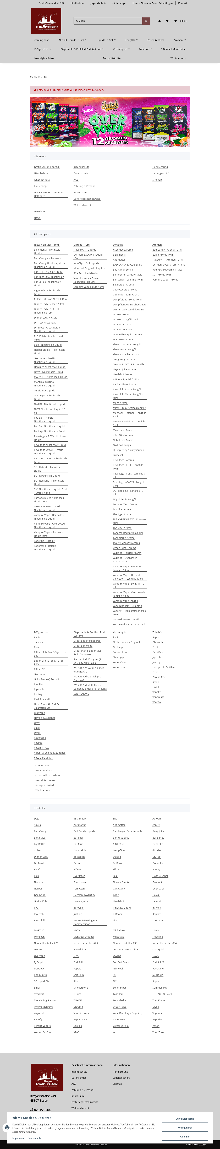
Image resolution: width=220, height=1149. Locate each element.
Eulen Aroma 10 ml (163, 254)
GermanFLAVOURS (84, 895)
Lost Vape (39, 712)
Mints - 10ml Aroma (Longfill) (129, 407)
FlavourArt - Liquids (85, 249)
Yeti (115, 1032)
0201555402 (42, 1110)
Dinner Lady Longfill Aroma (128, 309)
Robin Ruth (40, 975)
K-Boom (117, 914)
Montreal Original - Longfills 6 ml (129, 423)
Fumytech (79, 888)
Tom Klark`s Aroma (124, 538)
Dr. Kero (78, 863)
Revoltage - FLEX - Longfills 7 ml (129, 475)
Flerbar (38, 888)
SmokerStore (120, 652)
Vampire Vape (82, 1013)
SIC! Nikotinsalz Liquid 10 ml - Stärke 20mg (50, 491)
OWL (76, 955)
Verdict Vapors (42, 1025)
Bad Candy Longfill (123, 269)
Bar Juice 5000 (121, 837)
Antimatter (119, 259)
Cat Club (78, 844)
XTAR (76, 1032)
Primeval (118, 455)
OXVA (37, 722)
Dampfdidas (81, 850)
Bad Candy (40, 831)
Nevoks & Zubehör (44, 717)
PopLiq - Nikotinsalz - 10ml (49, 431)
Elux (36, 875)
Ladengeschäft (160, 173)
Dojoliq (117, 856)
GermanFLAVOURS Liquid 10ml (88, 256)
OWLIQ (117, 955)
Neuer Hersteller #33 (125, 943)
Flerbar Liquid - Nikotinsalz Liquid (49, 351)
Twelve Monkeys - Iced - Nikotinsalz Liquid (47, 508)
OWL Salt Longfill (122, 445)
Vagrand (39, 1013)
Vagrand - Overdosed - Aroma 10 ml (126, 559)
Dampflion (119, 850)
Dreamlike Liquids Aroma (127, 334)
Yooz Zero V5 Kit (43, 757)
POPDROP (39, 968)
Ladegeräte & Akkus (163, 667)
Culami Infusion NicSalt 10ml (50, 299)
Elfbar (116, 869)
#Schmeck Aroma (123, 249)
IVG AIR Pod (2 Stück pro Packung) (87, 678)
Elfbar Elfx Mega (83, 645)
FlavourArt (158, 882)
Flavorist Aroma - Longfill (127, 344)
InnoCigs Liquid (122, 907)
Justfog (38, 694)
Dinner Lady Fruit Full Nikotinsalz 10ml (46, 310)
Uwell (37, 732)
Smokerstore (81, 987)
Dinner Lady (41, 856)
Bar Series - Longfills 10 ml (128, 279)
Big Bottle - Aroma (123, 284)
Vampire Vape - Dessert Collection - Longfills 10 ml (128, 576)
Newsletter (40, 211)
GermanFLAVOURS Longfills (128, 364)
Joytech (156, 657)
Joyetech (39, 689)
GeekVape (39, 674)
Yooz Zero (158, 1032)
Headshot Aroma (122, 374)
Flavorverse (80, 882)
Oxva (155, 672)
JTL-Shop (202, 1144)
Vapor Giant (119, 662)
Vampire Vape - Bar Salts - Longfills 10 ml (128, 568)
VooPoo (38, 742)
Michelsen (119, 930)
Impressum (19, 1138)
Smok (37, 727)
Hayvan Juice (81, 901)
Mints (155, 930)
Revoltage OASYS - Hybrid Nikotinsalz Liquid (48, 451)
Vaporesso (40, 737)
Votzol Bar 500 (121, 1025)
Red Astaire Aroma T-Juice (167, 269)
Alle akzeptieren (185, 1119)
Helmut (156, 901)
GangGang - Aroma (124, 359)
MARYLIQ (39, 930)
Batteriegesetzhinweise (87, 198)
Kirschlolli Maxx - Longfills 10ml (128, 396)
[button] (159, 21)
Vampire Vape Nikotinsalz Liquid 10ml (48, 534)
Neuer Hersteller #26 (46, 943)
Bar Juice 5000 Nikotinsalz (49, 276)
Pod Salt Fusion (121, 962)
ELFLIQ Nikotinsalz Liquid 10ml (48, 338)
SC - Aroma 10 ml (162, 274)
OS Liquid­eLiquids (44, 390)
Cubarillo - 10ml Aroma (126, 294)
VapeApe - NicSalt (44, 540)
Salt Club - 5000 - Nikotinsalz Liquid (50, 460)
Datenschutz (34, 1138)
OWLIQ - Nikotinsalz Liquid (49, 404)
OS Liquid (158, 949)
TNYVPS (78, 1000)
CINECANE (119, 844)
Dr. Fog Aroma (121, 314)
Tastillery (118, 994)
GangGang (119, 888)
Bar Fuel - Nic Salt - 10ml (48, 271)
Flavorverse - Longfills (125, 349)
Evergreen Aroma (123, 339)
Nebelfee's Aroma (123, 440)
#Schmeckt (80, 818)
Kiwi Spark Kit (42, 699)
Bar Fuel (78, 837)
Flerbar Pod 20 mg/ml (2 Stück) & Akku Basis (87, 661)
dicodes (38, 642)
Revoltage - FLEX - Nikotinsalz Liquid (51, 438)
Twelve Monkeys (43, 1006)
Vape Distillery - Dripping (127, 605)
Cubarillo (157, 844)
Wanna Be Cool (42, 1032)
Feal (115, 875)
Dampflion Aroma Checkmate (129, 304)
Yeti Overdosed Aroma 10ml (129, 624)
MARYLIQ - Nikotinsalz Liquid (50, 377)
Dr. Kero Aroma (122, 324)
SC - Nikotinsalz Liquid (47, 475)
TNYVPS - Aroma (122, 528)
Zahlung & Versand (85, 186)
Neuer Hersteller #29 (86, 943)
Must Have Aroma (123, 430)
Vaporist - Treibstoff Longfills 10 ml (129, 612)
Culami (38, 850)
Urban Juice (119, 1006)
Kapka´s (156, 914)
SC (114, 975)
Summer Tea (159, 987)
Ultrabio (78, 1006)
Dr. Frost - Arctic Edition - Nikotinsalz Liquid (48, 329)
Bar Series (158, 837)
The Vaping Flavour (45, 1000)
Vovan (155, 1025)
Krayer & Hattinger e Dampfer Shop (85, 922)
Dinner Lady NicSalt (45, 317)
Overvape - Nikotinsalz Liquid (47, 397)
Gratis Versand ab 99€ (51, 3)
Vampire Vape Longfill (125, 600)
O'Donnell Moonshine (47, 775)
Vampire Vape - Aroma (165, 279)
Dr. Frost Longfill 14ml (125, 319)
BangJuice (39, 837)
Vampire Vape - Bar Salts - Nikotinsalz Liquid (49, 516)
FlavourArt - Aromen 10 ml (167, 259)
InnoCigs (79, 907)
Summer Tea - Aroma (125, 504)
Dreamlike (158, 863)
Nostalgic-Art (81, 949)
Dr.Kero (117, 863)
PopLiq (77, 968)
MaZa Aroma (120, 402)
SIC (115, 981)
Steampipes (119, 657)
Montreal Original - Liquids (89, 268)
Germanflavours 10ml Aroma (168, 264)
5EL (115, 818)
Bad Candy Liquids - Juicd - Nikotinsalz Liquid (49, 265)
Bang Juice (158, 831)
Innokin (38, 684)
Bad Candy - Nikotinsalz (47, 258)
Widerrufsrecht (82, 205)
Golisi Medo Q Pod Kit (46, 679)
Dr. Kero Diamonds (124, 329)
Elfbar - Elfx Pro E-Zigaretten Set (50, 653)
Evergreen (79, 875)
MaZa (77, 930)
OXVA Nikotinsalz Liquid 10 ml (49, 410)
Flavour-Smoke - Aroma (126, 354)
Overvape (39, 955)
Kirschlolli (39, 920)
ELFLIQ (156, 869)
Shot (76, 981)
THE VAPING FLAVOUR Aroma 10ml (129, 521)
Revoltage (158, 968)
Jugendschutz (98, 3)
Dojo (36, 818)
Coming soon (42, 765)
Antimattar (80, 825)
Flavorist (39, 882)
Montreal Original (84, 936)
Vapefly (156, 692)
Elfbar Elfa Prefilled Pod (87, 640)
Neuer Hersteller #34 (164, 943)
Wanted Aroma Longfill (126, 619)
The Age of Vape (122, 514)
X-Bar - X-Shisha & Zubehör (49, 752)
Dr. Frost (39, 863)
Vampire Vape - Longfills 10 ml (128, 585)
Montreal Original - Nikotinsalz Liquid (45, 383)
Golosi (156, 895)
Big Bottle (39, 844)
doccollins (79, 856)
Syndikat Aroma (122, 509)
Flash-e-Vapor (160, 875)
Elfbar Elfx (40, 669)
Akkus (37, 825)
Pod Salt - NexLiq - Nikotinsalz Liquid (44, 419)
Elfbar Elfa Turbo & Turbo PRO (48, 662)
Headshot (118, 901)
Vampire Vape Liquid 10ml (89, 286)
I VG (36, 907)
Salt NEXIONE (81, 693)
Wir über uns (43, 790)
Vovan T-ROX (41, 747)
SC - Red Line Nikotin (86, 273)
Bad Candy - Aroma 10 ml (167, 249)
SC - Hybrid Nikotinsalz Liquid (47, 468)
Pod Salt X (158, 962)
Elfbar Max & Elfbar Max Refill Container (87, 652)
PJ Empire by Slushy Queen (128, 450)
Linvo (116, 920)
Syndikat (39, 994)
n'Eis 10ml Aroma (123, 435)
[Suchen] (108, 21)
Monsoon (39, 936)
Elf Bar (77, 869)
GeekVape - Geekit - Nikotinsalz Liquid (45, 360)
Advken (156, 818)
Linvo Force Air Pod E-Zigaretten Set (46, 706)
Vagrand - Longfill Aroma (127, 552)
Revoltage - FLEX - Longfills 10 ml (128, 466)
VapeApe (157, 1013)
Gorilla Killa (40, 901)
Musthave (118, 936)
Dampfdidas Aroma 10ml (127, 299)
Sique (155, 981)
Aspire (37, 637)
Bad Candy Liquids (84, 831)
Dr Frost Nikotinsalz (45, 322)
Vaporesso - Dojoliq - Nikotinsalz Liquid (46, 547)
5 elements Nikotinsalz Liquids (47, 251)
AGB (76, 179)
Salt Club (79, 975)
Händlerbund (77, 3)
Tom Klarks (158, 1000)
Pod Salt (78, 962)
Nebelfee (157, 936)
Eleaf (37, 647)
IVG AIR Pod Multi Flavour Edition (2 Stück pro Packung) (90, 686)
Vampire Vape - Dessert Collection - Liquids (87, 280)
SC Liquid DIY (41, 981)
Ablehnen (185, 1136)
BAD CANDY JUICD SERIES (127, 264)
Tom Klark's (119, 1000)
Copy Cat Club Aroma (125, 289)
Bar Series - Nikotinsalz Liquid (47, 283)
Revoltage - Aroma (123, 460)
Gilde (116, 895)
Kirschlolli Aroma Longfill (127, 389)
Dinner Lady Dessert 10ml (49, 304)
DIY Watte (158, 642)
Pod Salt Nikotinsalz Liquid (49, 426)
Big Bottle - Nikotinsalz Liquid (47, 292)
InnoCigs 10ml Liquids (86, 263)
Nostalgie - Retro (45, 780)
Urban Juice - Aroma (124, 547)
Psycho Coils (159, 677)
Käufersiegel (119, 3)
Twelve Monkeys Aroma (126, 542)
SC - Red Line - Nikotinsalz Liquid (49, 482)
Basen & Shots (43, 770)
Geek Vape (158, 888)
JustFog (78, 914)
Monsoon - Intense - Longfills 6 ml (129, 414)
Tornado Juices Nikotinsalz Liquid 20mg (49, 499)
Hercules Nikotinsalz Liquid (49, 367)
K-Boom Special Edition (126, 379)
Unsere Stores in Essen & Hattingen (152, 3)
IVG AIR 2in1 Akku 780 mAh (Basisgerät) (89, 669)
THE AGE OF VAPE (162, 994)
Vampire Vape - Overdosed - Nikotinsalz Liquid (50, 525)
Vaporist (157, 1019)
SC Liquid (157, 975)
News (37, 217)
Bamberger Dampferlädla (127, 274)
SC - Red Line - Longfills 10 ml (128, 492)
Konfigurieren (185, 1127)
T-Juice (77, 994)
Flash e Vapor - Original (126, 642)
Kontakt (182, 3)
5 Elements (119, 254)
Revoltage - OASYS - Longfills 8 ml (129, 484)
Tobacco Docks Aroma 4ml (128, 533)
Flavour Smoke (121, 882)
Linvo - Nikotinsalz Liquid (48, 372)
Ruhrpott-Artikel (44, 785)
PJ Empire (39, 962)
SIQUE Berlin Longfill (124, 499)
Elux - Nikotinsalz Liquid (48, 344)
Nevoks (38, 949)
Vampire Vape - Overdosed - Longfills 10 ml (129, 594)
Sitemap (157, 179)
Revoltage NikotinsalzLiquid (50, 444)
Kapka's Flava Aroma (124, 384)
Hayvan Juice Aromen (125, 369)
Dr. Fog (156, 856)
